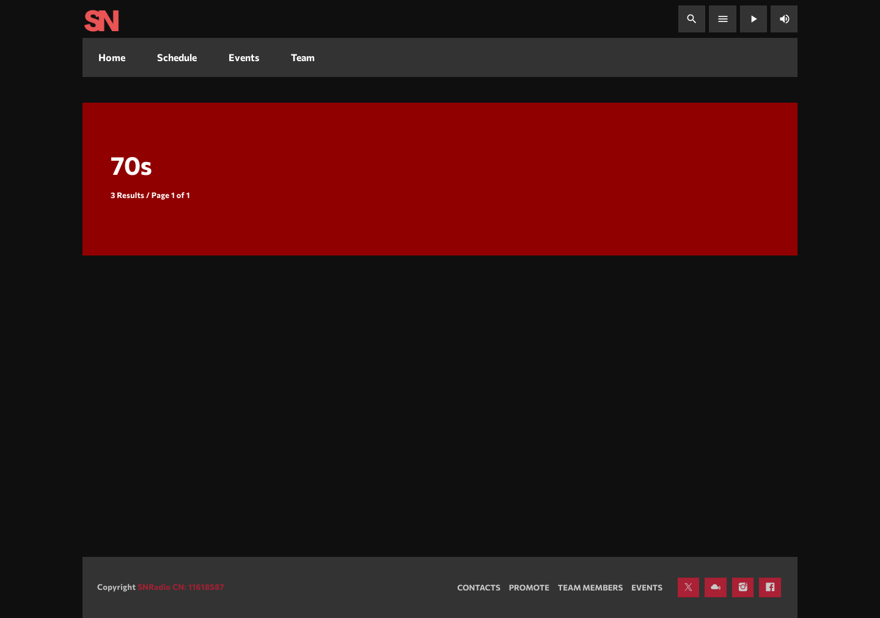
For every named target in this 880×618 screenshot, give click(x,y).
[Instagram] (743, 587)
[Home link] (101, 19)
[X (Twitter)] (689, 587)
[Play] (753, 19)
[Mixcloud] (716, 587)
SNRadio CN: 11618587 (181, 587)
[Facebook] (770, 587)
